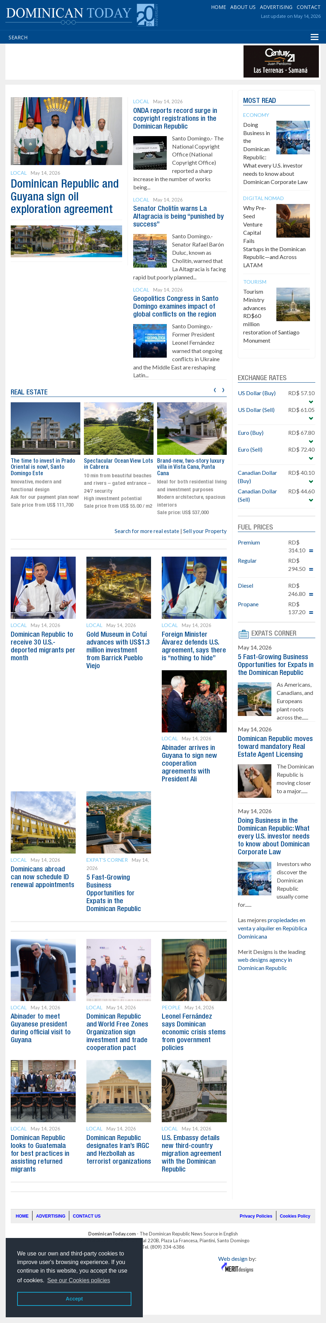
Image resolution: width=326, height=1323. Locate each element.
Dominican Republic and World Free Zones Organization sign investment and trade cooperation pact (117, 1032)
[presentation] (214, 388)
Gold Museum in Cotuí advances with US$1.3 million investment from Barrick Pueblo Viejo (118, 651)
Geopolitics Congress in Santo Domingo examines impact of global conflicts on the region (176, 307)
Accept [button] (74, 1299)
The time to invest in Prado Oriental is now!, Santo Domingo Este (43, 467)
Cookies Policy (295, 1216)
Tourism (254, 282)
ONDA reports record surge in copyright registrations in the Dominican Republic (175, 119)
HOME (218, 7)
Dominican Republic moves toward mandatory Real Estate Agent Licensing (275, 747)
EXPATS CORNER (273, 634)
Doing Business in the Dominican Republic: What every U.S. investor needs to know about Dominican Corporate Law (274, 837)
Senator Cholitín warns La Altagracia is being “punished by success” (178, 217)
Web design (232, 1258)
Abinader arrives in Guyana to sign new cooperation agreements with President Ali (189, 764)
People (171, 1007)
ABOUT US (243, 7)
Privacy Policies (256, 1216)
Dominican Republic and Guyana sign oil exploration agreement (65, 197)
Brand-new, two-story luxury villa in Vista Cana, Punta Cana (190, 467)
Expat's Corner (107, 860)
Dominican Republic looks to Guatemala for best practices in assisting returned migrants (40, 1154)
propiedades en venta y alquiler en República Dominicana (272, 928)
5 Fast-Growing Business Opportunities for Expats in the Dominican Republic (113, 893)
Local (19, 173)
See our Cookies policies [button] (78, 1280)
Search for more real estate (147, 531)
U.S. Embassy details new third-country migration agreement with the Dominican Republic (191, 1154)
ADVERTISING (276, 7)
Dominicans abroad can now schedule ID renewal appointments (42, 877)
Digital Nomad (263, 198)
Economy (256, 115)
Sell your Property (205, 531)
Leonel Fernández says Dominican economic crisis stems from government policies (194, 1032)
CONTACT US (87, 1216)
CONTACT (309, 7)
